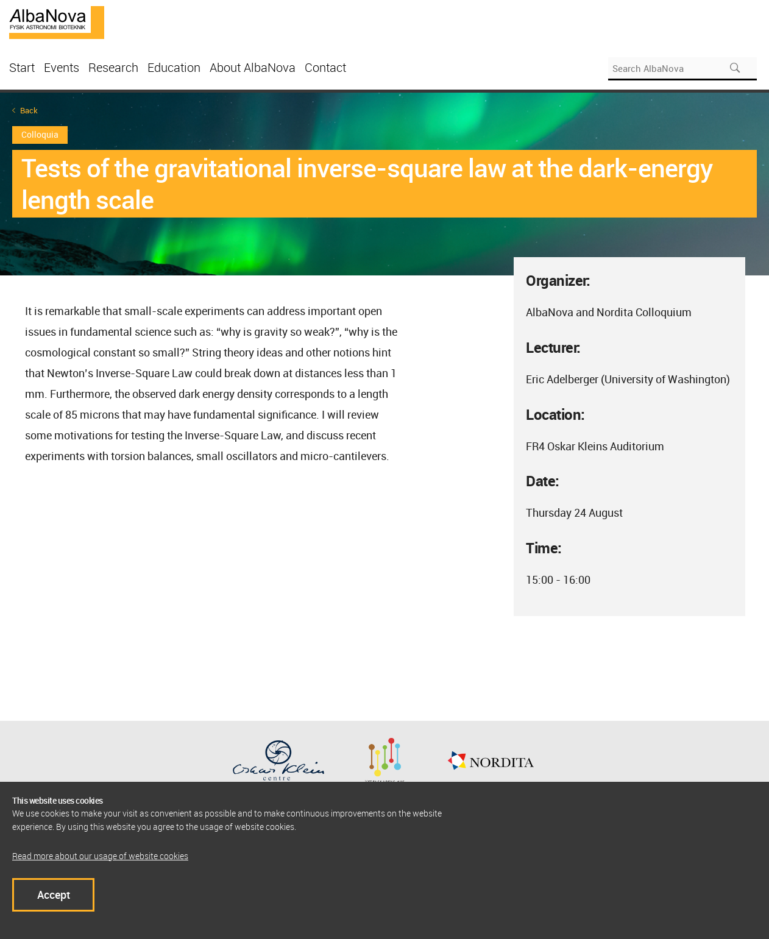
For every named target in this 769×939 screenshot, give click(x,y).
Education (173, 67)
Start (22, 67)
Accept (53, 894)
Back (29, 110)
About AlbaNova (253, 67)
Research (113, 67)
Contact (325, 67)
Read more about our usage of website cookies (100, 856)
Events (61, 67)
